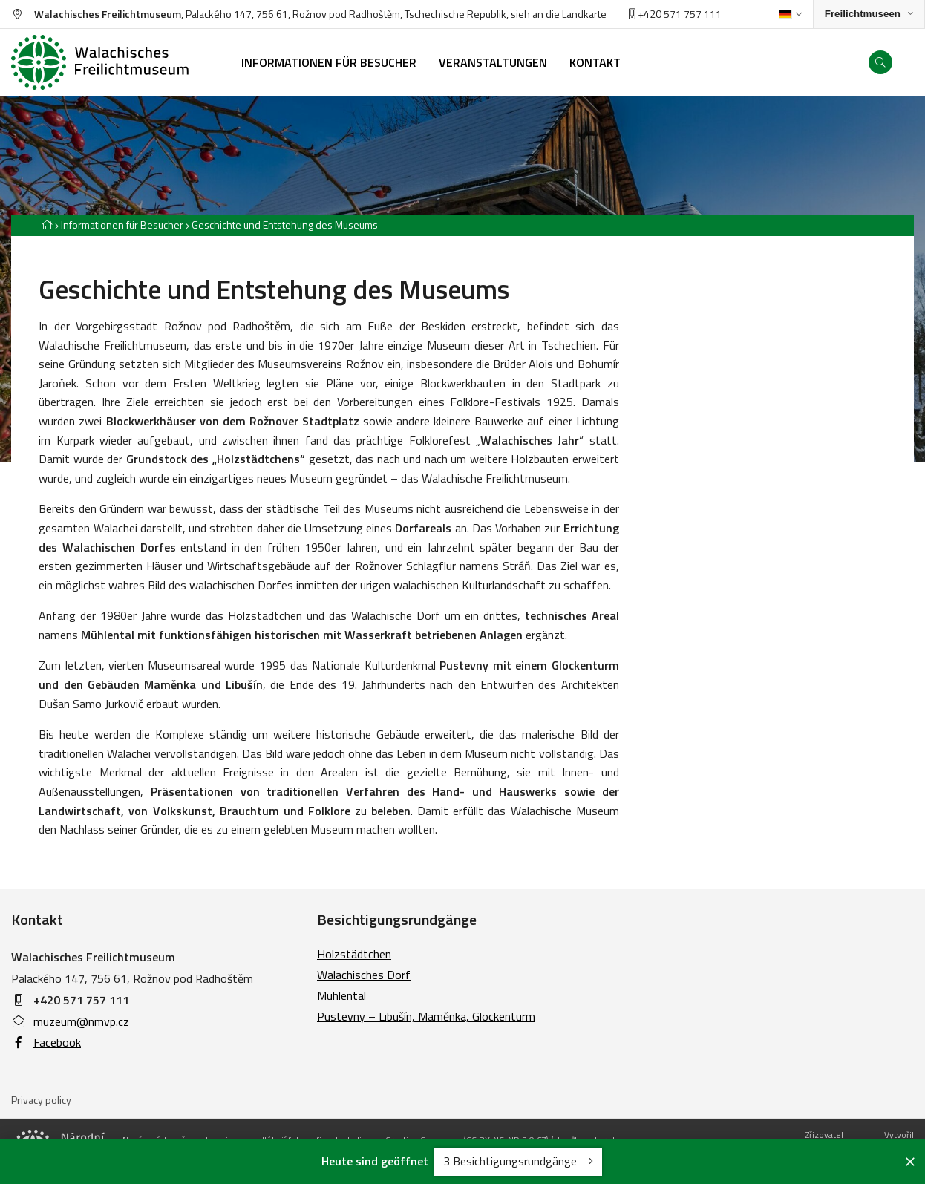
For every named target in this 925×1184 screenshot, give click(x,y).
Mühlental (341, 995)
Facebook (46, 1042)
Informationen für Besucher (122, 224)
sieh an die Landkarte (559, 14)
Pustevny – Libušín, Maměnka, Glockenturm (426, 1016)
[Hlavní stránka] (47, 224)
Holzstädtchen (354, 954)
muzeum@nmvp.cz (70, 1021)
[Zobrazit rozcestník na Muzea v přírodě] (869, 14)
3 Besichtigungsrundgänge (518, 1161)
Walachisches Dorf (364, 975)
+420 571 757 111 (81, 1000)
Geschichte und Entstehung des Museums (285, 224)
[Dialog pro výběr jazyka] (790, 14)
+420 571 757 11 (672, 14)
